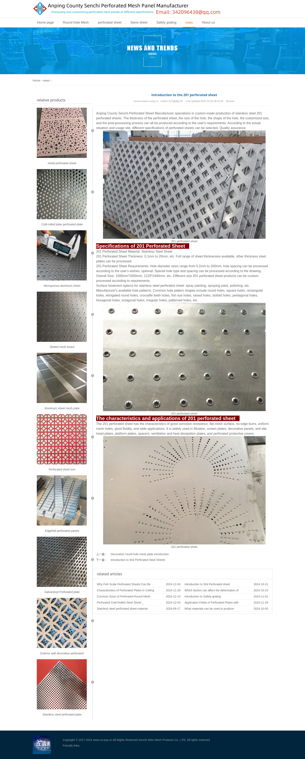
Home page (45, 22)
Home (36, 80)
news (189, 22)
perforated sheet (110, 22)
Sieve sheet (139, 22)
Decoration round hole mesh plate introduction (140, 554)
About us (208, 22)
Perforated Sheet (141, 113)
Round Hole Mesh (76, 22)
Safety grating (166, 22)
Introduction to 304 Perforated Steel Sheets (138, 559)
